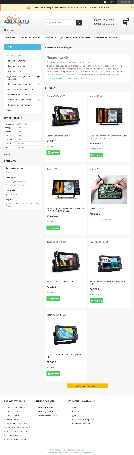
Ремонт (9, 110)
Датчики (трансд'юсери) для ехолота (21, 77)
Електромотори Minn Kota (20, 89)
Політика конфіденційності (83, 452)
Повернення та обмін (105, 37)
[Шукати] (79, 22)
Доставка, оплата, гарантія (75, 37)
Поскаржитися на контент (59, 452)
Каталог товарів (13, 55)
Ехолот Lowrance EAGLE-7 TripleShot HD (64, 355)
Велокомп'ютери (13, 435)
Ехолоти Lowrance (16, 66)
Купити (55, 152)
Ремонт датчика (45, 411)
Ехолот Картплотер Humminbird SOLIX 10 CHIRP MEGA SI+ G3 (65, 209)
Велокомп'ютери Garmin (19, 105)
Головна (10, 37)
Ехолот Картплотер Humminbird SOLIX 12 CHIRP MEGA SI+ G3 (108, 136)
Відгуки (73, 415)
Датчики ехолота (13, 419)
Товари (23, 37)
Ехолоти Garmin (15, 71)
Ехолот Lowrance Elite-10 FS (60, 281)
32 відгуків (111, 2)
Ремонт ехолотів (98, 208)
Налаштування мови (47, 415)
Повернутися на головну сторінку (68, 78)
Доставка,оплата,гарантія (82, 419)
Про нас (37, 37)
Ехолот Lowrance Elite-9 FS (59, 135)
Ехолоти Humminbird (17, 60)
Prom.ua (80, 450)
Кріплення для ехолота (19, 84)
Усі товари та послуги (86, 385)
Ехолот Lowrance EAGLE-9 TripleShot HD (108, 282)
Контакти (51, 37)
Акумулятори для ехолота (20, 94)
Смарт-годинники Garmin (19, 99)
